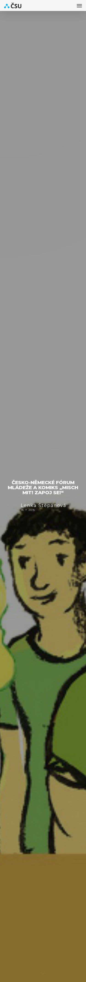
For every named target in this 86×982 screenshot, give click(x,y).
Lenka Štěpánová (43, 505)
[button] (79, 5)
